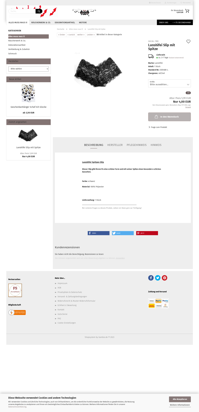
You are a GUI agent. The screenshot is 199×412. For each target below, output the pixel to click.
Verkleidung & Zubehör (19, 49)
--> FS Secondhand (181, 22)
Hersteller (115, 145)
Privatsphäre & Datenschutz (70, 292)
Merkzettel (185, 3)
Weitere (83, 22)
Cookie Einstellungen (67, 323)
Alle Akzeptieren (180, 399)
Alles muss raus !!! (18, 22)
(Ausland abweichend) (176, 58)
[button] (99, 233)
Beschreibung (93, 145)
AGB (59, 288)
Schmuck (12, 53)
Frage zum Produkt (159, 127)
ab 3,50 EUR (28, 112)
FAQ (59, 318)
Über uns (163, 22)
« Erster (61, 35)
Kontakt (61, 310)
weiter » (80, 35)
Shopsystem (90, 337)
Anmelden (120, 258)
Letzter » (91, 35)
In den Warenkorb (166, 116)
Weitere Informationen (180, 405)
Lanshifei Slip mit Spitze (28, 147)
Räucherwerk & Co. (41, 22)
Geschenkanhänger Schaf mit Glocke (28, 107)
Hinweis (156, 145)
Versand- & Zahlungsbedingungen (72, 296)
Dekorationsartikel (65, 22)
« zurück (71, 35)
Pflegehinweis (137, 145)
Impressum (62, 283)
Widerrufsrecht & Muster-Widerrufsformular (76, 301)
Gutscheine (62, 314)
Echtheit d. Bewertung (67, 305)
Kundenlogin (170, 3)
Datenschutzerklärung (17, 407)
